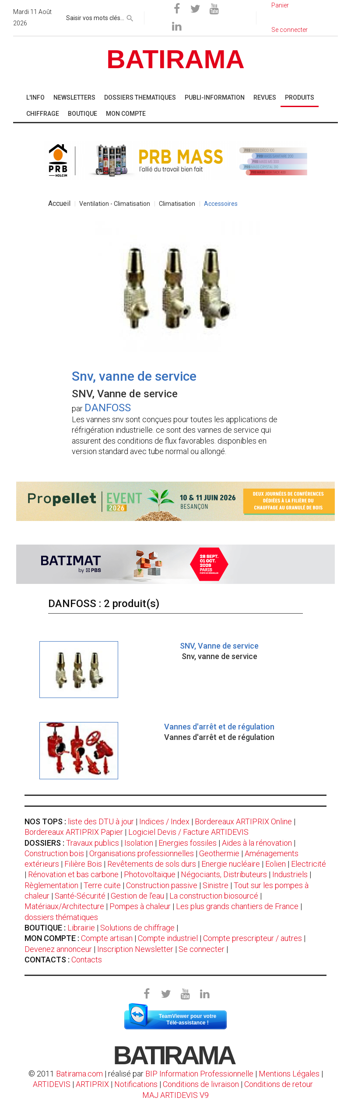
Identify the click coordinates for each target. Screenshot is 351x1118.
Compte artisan (107, 938)
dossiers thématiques (61, 917)
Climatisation (177, 203)
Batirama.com (79, 1073)
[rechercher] (130, 16)
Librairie (81, 927)
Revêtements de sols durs (151, 863)
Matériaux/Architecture (64, 906)
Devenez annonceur (58, 949)
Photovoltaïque (150, 874)
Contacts (86, 959)
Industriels (290, 874)
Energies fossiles (187, 842)
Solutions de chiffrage (137, 927)
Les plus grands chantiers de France (237, 906)
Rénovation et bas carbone (73, 874)
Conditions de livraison (201, 1084)
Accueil (59, 203)
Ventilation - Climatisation (114, 203)
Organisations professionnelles (141, 853)
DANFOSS (107, 408)
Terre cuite (102, 885)
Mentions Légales (289, 1073)
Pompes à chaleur (140, 906)
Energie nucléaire (230, 863)
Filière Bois (83, 863)
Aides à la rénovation (257, 842)
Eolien (275, 863)
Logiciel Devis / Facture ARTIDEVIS (188, 832)
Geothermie (219, 853)
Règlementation (51, 885)
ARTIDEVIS (51, 1084)
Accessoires (221, 203)
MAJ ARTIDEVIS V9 (175, 1095)
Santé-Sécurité (80, 895)
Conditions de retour (278, 1084)
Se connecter (202, 949)
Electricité (308, 863)
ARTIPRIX (92, 1084)
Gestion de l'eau (137, 895)
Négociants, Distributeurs (224, 874)
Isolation (138, 842)
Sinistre (215, 885)
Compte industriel (168, 938)
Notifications (136, 1084)
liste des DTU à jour (101, 821)
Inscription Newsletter (135, 949)
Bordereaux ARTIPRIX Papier (74, 832)
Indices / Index (164, 821)
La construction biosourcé (213, 895)
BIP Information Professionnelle (199, 1073)
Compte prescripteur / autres (252, 938)
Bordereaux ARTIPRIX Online (243, 821)
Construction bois (54, 853)
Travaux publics (92, 842)
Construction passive (161, 885)
